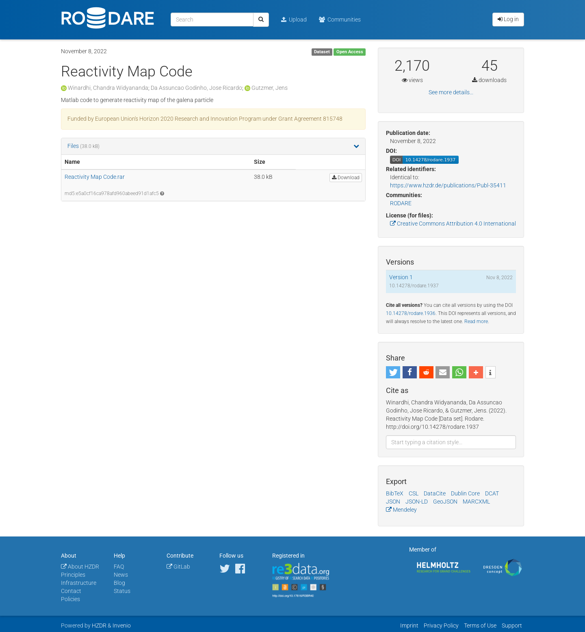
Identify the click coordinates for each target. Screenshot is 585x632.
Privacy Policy (441, 625)
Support (512, 625)
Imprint (409, 625)
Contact (71, 591)
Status (122, 591)
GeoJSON (445, 501)
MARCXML (476, 501)
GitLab (178, 566)
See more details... (451, 92)
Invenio (122, 625)
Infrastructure (78, 583)
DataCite (435, 493)
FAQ (119, 566)
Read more (476, 321)
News (121, 574)
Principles (73, 574)
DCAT (492, 493)
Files (73, 146)
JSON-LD (416, 501)
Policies (70, 599)
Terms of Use (480, 625)
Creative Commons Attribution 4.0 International (453, 223)
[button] (393, 372)
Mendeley (401, 509)
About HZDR (80, 566)
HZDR (99, 625)
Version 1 (401, 277)
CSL (413, 493)
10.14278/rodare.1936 (411, 313)
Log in (508, 19)
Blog (119, 583)
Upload (294, 19)
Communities (340, 19)
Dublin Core (465, 493)
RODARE (401, 203)
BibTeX (394, 493)
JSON (393, 501)
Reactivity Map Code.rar (95, 177)
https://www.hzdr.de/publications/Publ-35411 (448, 185)
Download (346, 177)
